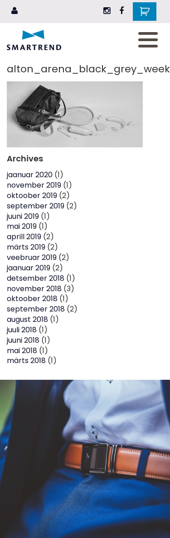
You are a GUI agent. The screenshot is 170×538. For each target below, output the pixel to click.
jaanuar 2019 (28, 268)
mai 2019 (22, 226)
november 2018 (34, 288)
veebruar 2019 (32, 257)
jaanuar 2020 (30, 175)
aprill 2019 (24, 236)
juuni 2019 (23, 216)
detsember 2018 (35, 278)
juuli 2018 (22, 330)
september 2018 (36, 309)
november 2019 (34, 185)
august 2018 (27, 319)
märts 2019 (26, 247)
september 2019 (35, 206)
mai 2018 (22, 350)
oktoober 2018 (32, 298)
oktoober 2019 (32, 195)
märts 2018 (26, 360)
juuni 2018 (23, 340)
